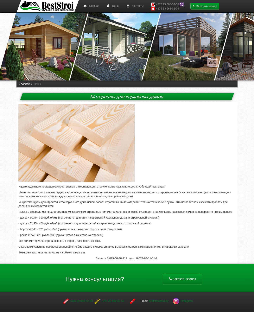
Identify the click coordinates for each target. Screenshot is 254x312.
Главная (90, 6)
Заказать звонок (205, 6)
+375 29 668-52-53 (81, 300)
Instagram (183, 300)
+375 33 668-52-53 (165, 8)
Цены (112, 6)
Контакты (134, 6)
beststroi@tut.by (159, 300)
